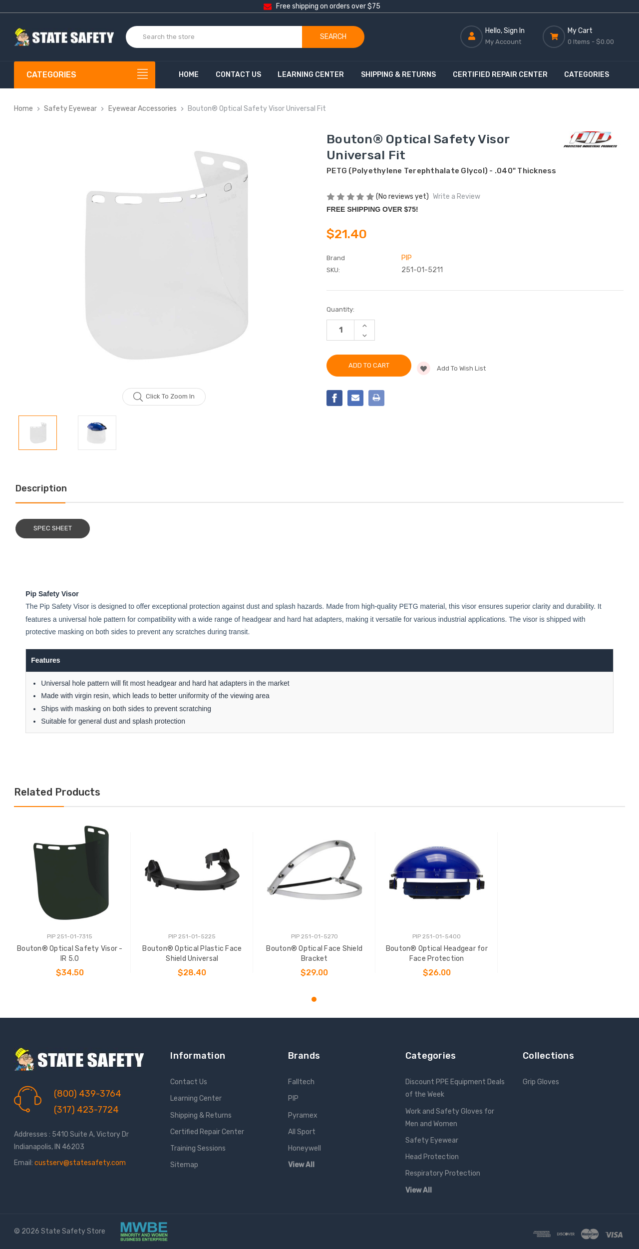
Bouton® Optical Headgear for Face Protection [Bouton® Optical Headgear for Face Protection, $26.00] (437, 953)
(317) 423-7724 (86, 1109)
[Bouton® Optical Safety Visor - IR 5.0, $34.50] (70, 873)
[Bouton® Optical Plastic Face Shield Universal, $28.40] (192, 873)
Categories (586, 74)
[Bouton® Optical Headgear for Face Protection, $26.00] (437, 873)
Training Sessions (198, 1148)
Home (189, 74)
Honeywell (304, 1148)
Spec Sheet (52, 528)
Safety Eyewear (431, 1140)
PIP (293, 1098)
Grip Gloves (541, 1082)
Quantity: (340, 309)
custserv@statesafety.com (80, 1163)
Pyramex (303, 1115)
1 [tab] (314, 999)
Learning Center (311, 74)
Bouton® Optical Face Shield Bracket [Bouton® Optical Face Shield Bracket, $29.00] (314, 953)
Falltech (301, 1082)
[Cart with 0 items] (584, 36)
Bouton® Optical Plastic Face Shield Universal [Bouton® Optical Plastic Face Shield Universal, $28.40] (192, 953)
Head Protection (432, 1157)
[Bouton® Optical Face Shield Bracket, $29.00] (314, 873)
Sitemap (184, 1165)
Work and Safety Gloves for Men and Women (449, 1117)
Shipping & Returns (398, 74)
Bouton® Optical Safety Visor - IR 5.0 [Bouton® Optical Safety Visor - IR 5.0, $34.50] (70, 953)
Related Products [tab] (57, 792)
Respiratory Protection (442, 1173)
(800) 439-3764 (87, 1093)
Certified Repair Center (500, 74)
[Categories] (85, 74)
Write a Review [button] (456, 196)
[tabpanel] (69, 902)
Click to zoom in (164, 397)
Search (333, 36)
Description (41, 488)
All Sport (302, 1132)
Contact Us (238, 74)
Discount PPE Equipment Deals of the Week (455, 1088)
